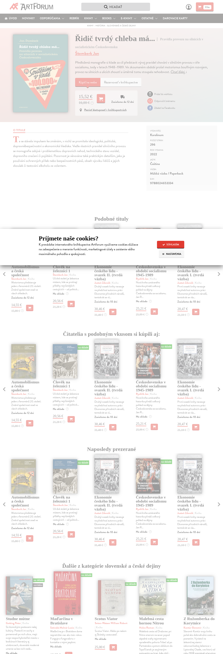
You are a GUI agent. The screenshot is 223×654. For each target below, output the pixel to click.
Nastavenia (171, 254)
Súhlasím (170, 244)
